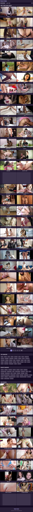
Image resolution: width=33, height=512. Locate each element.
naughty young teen (12, 376)
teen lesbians (18, 371)
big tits (11, 360)
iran (19, 356)
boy (14, 360)
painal (15, 369)
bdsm (12, 356)
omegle (23, 373)
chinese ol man (4, 371)
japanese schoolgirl (23, 376)
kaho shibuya (7, 378)
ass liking (6, 363)
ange (18, 376)
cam (9, 356)
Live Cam (3, 3)
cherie (3, 376)
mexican (29, 376)
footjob (7, 376)
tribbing (10, 369)
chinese (16, 356)
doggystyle (11, 363)
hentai (18, 369)
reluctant (3, 360)
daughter (7, 358)
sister (2, 363)
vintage (3, 373)
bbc (25, 360)
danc (22, 369)
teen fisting (9, 371)
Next (21, 350)
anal (23, 356)
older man (27, 356)
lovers (3, 369)
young (7, 360)
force (23, 358)
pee (27, 371)
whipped (26, 369)
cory (26, 373)
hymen (6, 369)
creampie (18, 360)
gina (29, 360)
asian (22, 360)
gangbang (11, 358)
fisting (20, 358)
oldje (2, 378)
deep (16, 363)
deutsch (20, 363)
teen (2, 356)
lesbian (16, 358)
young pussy (8, 373)
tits (13, 371)
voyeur (3, 358)
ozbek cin (27, 358)
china (6, 356)
